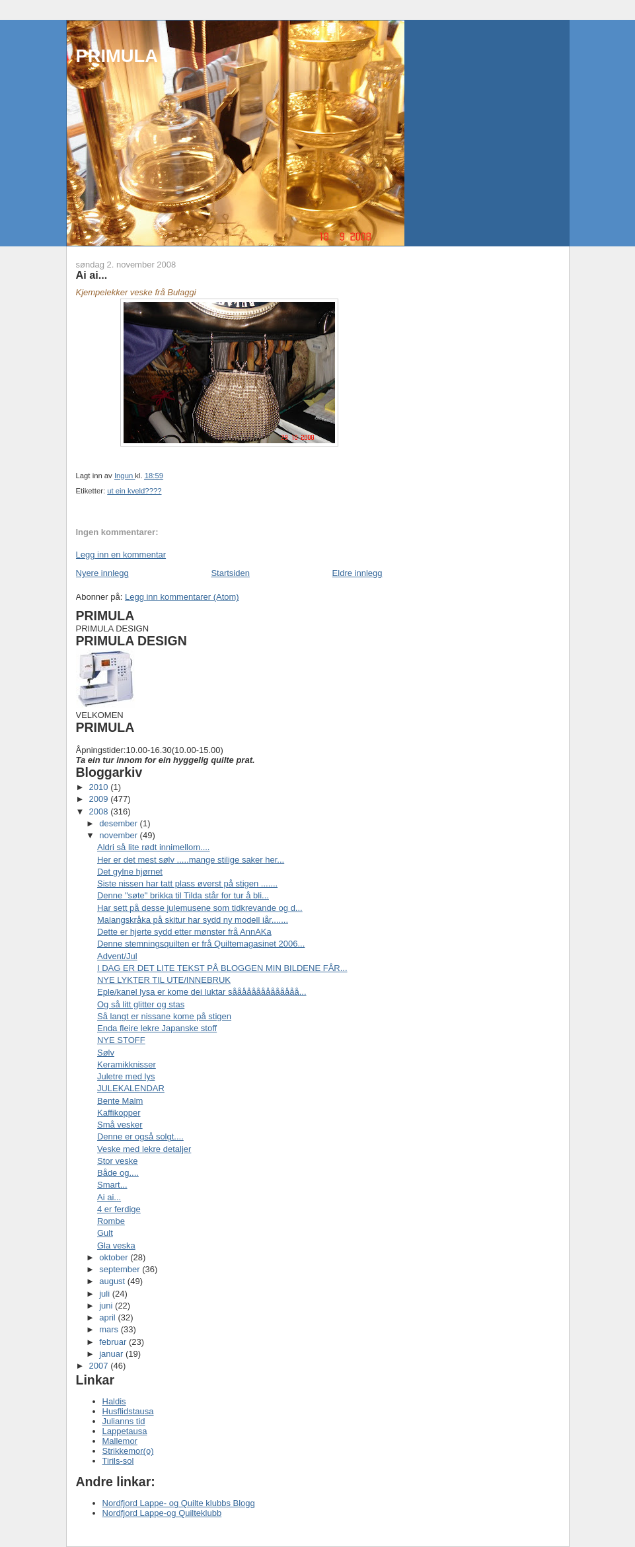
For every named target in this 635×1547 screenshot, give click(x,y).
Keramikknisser (126, 1064)
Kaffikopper (119, 1113)
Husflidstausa (128, 1411)
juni (107, 1306)
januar (112, 1354)
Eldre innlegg (357, 573)
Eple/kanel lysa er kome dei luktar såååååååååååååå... (202, 992)
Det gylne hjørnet (130, 872)
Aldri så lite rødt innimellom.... (153, 847)
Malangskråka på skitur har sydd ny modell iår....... (192, 920)
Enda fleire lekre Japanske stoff (157, 1028)
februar (114, 1342)
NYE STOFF (121, 1040)
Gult (105, 1233)
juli (105, 1294)
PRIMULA (117, 56)
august (113, 1281)
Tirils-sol (118, 1461)
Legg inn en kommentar (121, 554)
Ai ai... (109, 1197)
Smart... (112, 1185)
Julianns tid (123, 1421)
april (108, 1317)
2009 (100, 799)
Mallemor (119, 1441)
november (119, 835)
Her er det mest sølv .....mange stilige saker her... (190, 860)
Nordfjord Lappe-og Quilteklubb (162, 1513)
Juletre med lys (126, 1076)
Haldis (114, 1401)
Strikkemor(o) (128, 1451)
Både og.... (118, 1173)
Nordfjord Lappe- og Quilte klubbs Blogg (178, 1503)
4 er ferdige (119, 1209)
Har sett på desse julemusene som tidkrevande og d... (200, 908)
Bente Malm (120, 1101)
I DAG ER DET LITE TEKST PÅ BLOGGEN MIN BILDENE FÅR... (222, 968)
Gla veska (116, 1245)
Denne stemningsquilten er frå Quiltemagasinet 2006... (201, 944)
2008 (100, 811)
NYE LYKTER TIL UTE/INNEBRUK (164, 980)
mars (110, 1329)
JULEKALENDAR (131, 1088)
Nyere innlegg (102, 573)
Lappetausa (124, 1431)
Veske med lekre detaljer (144, 1149)
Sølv (105, 1053)
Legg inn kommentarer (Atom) (182, 597)
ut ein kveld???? (134, 491)
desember (119, 823)
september (120, 1269)
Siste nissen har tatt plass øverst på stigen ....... (187, 883)
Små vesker (120, 1125)
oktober (114, 1257)
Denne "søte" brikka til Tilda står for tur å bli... (183, 895)
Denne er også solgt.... (140, 1136)
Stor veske (117, 1161)
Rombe (111, 1221)
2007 (100, 1366)
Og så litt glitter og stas (140, 1004)
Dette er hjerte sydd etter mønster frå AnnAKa (184, 932)
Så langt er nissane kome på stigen (164, 1016)
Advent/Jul (117, 956)
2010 (100, 787)
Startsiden (230, 573)
